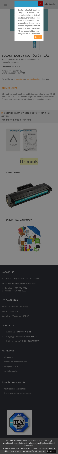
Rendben (51, 451)
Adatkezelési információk (34, 451)
